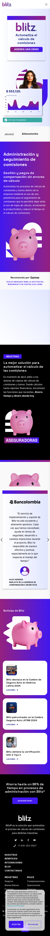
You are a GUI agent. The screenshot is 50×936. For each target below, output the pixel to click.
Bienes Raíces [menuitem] (12, 885)
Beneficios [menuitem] (11, 858)
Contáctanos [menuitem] (13, 870)
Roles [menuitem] (30, 877)
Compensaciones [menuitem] (36, 881)
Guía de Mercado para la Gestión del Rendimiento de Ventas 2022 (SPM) (25, 283)
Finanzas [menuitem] (9, 889)
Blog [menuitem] (8, 866)
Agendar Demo (25, 801)
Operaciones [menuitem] (33, 885)
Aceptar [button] (16, 924)
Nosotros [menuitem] (11, 855)
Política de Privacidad (15, 906)
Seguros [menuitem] (9, 881)
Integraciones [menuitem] (13, 862)
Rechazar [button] (33, 924)
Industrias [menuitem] (11, 877)
